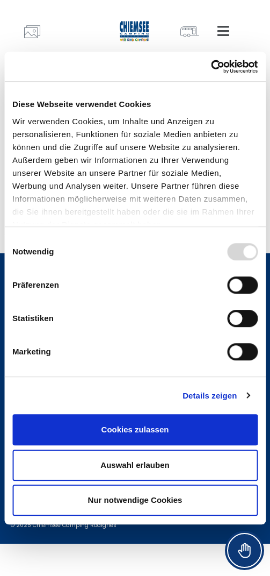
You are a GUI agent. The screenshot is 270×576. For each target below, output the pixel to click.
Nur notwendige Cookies (135, 499)
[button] (224, 31)
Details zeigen (210, 395)
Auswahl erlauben (134, 465)
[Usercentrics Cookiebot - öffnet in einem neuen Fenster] (211, 67)
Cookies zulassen (135, 429)
